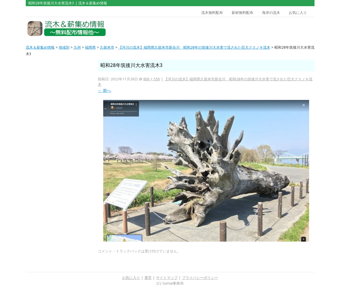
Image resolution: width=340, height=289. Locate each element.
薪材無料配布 (242, 13)
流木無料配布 (212, 13)
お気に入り (298, 13)
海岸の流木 (271, 13)
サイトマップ (167, 278)
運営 (148, 278)
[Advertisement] (277, 28)
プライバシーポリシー (200, 278)
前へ (104, 90)
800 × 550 (151, 79)
